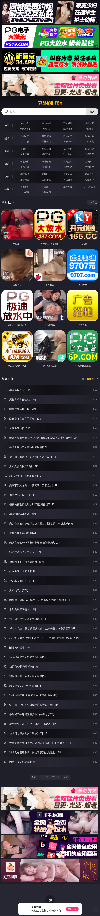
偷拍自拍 (46, 148)
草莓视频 (67, 186)
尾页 (66, 777)
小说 (6, 176)
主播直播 (67, 141)
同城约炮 (24, 186)
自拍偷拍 (46, 136)
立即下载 (72, 908)
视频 (6, 138)
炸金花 (46, 128)
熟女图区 (67, 166)
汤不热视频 (89, 186)
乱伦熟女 (67, 154)
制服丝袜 (24, 154)
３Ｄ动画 (89, 136)
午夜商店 (46, 186)
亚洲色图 (46, 161)
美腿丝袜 (24, 166)
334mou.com (50, 103)
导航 (6, 189)
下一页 (55, 777)
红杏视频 (24, 192)
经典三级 (46, 154)
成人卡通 (67, 148)
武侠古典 (89, 174)
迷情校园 (24, 179)
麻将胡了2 (25, 128)
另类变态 (89, 154)
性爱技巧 (89, 179)
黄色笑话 (67, 179)
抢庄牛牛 (89, 128)
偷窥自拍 (24, 161)
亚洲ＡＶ (24, 136)
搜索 (92, 111)
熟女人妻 (24, 141)
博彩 (6, 125)
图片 (6, 163)
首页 (34, 777)
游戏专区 (89, 123)
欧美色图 (67, 161)
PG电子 (24, 123)
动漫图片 (89, 161)
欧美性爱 (89, 148)
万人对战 (67, 123)
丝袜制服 (46, 141)
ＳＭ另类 (89, 141)
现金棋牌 (67, 128)
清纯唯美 (46, 166)
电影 (6, 151)
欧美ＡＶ (67, 136)
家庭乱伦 (46, 174)
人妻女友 (67, 174)
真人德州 (46, 123)
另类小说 (46, 179)
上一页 (44, 777)
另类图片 (89, 166)
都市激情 (24, 174)
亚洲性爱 (24, 148)
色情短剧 (46, 192)
